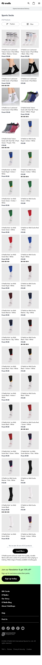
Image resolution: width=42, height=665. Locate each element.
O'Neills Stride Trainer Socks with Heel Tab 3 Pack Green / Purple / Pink (10, 141)
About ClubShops (8, 606)
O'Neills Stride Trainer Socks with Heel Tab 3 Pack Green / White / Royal (29, 110)
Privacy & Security (19, 649)
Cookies (29, 649)
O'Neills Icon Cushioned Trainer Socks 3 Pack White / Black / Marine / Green (10, 52)
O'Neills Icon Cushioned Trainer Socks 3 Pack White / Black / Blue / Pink (29, 52)
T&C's (3, 649)
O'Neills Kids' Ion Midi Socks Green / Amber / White (9, 201)
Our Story (5, 599)
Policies (9, 649)
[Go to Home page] (6, 3)
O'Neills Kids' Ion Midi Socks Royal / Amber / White (9, 172)
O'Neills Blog (7, 602)
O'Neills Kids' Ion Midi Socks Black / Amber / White (9, 395)
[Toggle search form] (28, 3)
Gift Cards (6, 591)
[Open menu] (39, 3)
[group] (11, 85)
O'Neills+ (5, 595)
